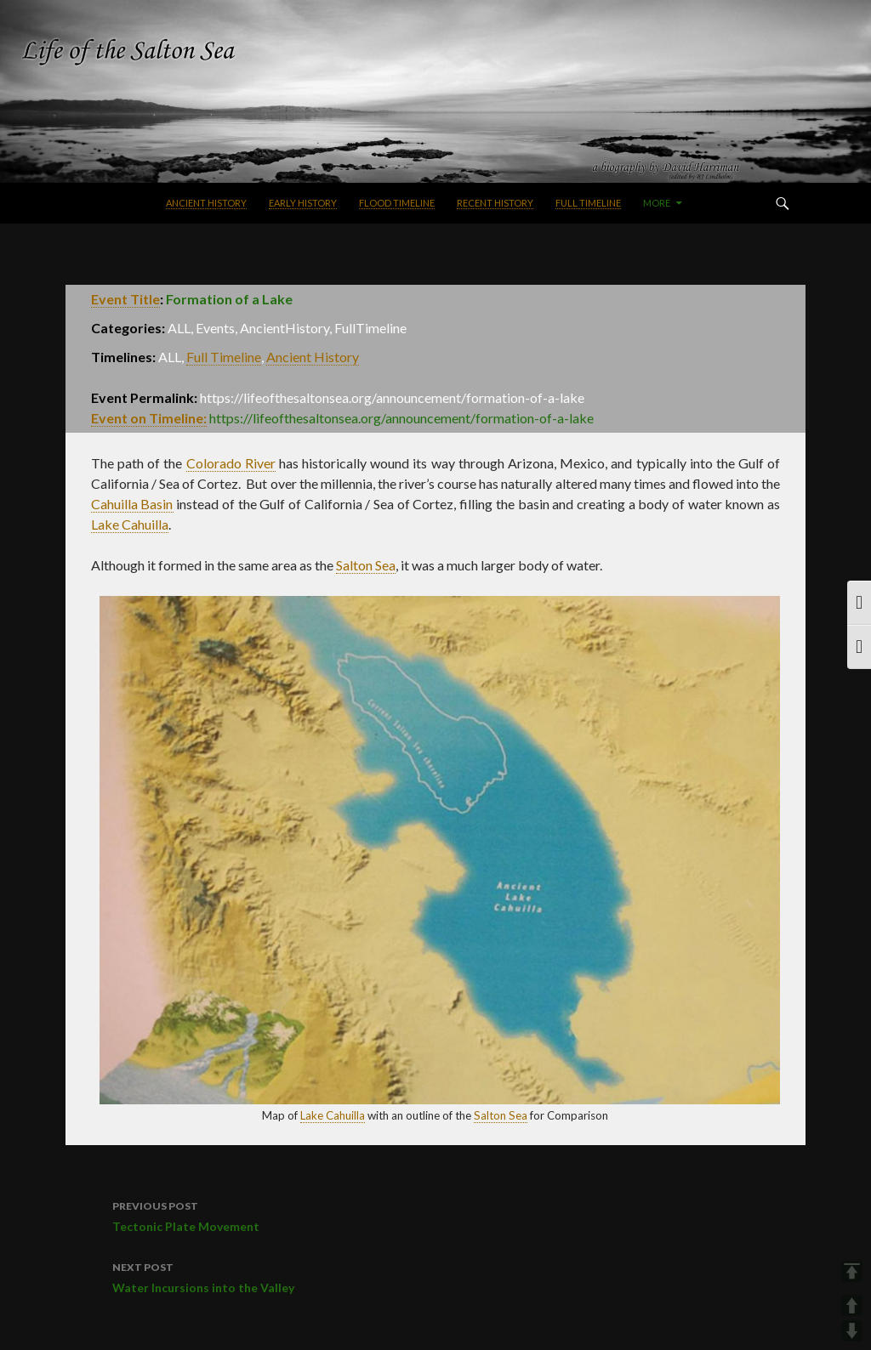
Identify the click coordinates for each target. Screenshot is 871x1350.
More (656, 202)
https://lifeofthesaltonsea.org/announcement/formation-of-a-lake (401, 418)
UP (851, 1305)
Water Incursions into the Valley (435, 1276)
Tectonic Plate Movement (435, 1215)
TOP (851, 1271)
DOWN (851, 1330)
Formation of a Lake (229, 299)
